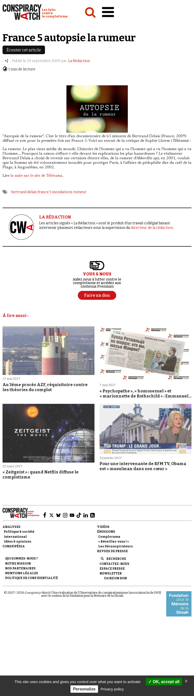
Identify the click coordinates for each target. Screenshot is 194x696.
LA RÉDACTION (55, 217)
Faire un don (115, 578)
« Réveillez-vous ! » (113, 541)
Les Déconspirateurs (115, 546)
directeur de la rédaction (152, 228)
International (15, 537)
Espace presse (112, 568)
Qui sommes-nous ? (21, 558)
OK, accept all (163, 682)
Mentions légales (21, 573)
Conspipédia (14, 546)
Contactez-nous (114, 564)
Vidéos (103, 527)
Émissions (106, 531)
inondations (62, 192)
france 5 (44, 192)
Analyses (11, 527)
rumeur (79, 192)
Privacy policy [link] (112, 689)
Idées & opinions (17, 541)
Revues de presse (112, 551)
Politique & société (19, 531)
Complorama (109, 537)
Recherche (116, 559)
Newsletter (111, 573)
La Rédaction (79, 61)
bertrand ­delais (24, 192)
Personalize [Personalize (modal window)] (84, 689)
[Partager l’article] (7, 61)
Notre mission (18, 563)
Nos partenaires (20, 568)
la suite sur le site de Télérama (36, 176)
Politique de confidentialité (31, 578)
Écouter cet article (24, 50)
